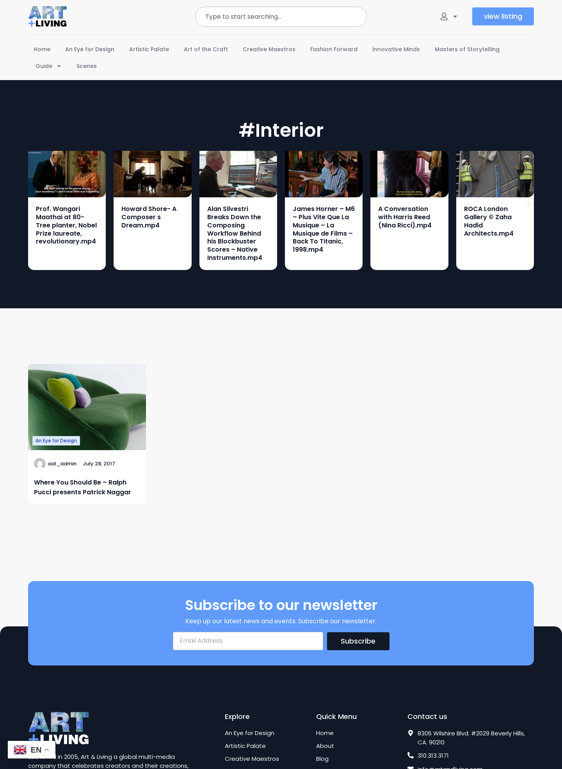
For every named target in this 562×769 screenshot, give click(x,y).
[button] (33, 204)
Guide (49, 66)
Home (42, 49)
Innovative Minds (396, 49)
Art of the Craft (206, 49)
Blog (322, 759)
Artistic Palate (149, 49)
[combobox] (281, 17)
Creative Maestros (269, 49)
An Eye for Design (89, 49)
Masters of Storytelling (467, 49)
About (325, 746)
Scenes (86, 66)
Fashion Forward (333, 49)
